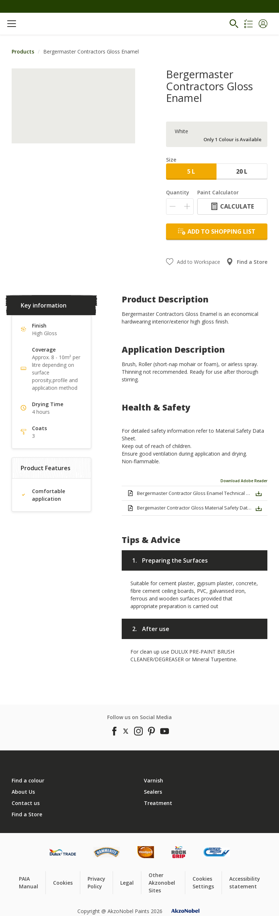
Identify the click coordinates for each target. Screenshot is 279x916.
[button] (263, 23)
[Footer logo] (63, 852)
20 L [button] (241, 171)
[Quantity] (180, 206)
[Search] (234, 23)
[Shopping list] (248, 23)
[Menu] (11, 23)
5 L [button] (191, 171)
